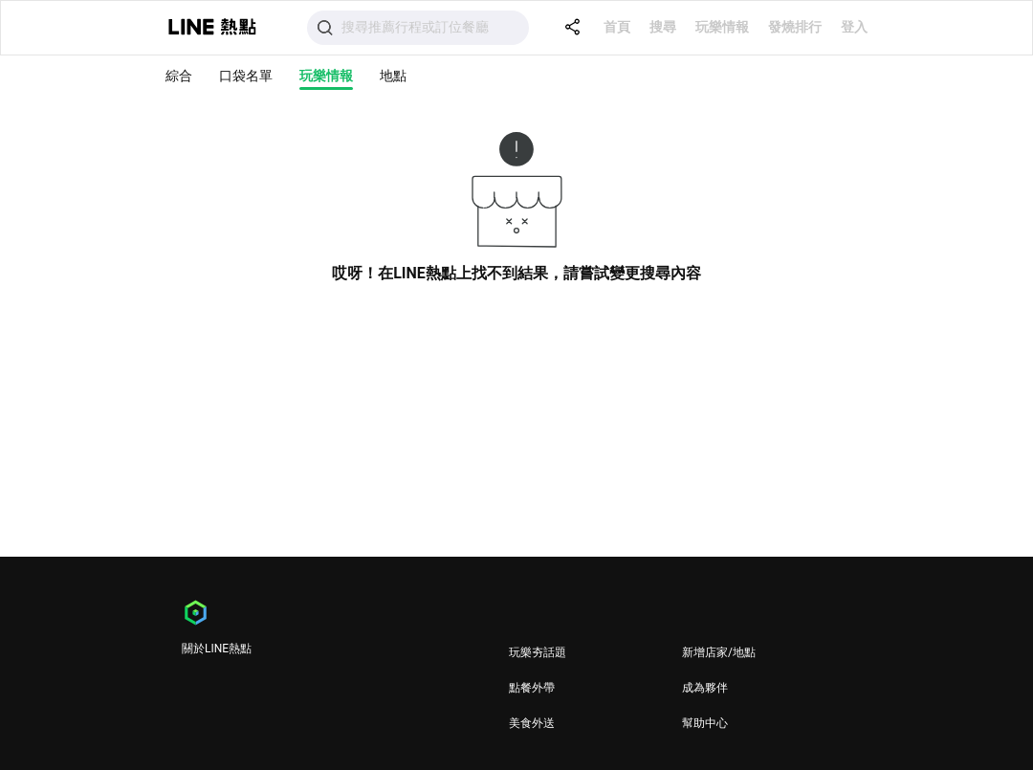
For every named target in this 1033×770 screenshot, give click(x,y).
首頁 (617, 26)
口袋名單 (246, 75)
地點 (393, 75)
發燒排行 (795, 26)
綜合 (178, 75)
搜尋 (662, 26)
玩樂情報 (722, 26)
